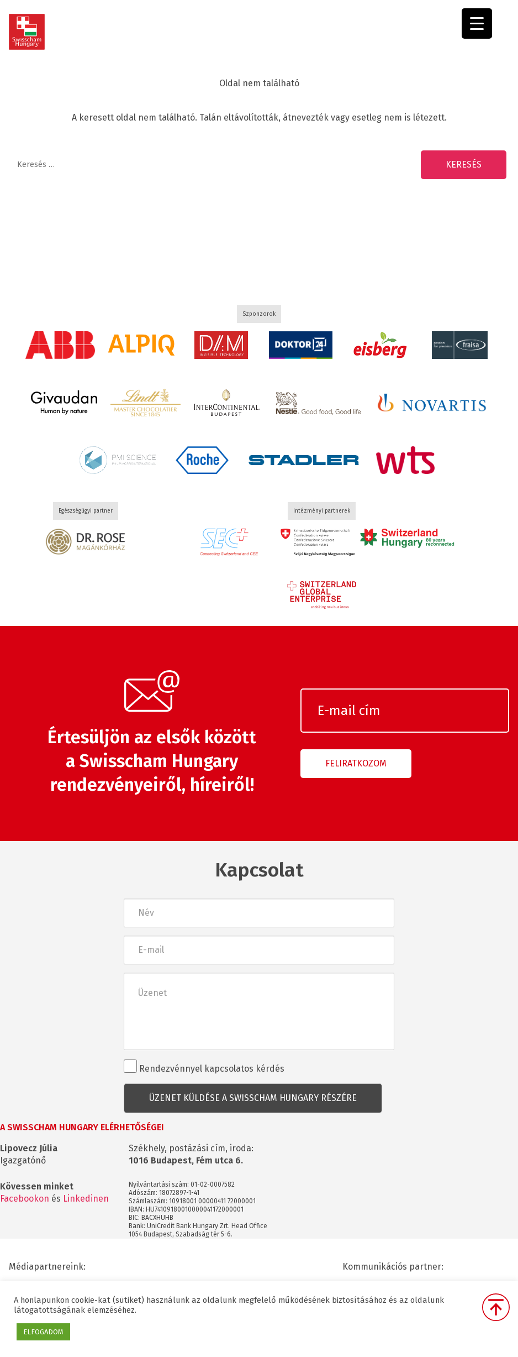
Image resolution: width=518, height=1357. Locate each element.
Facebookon (24, 1198)
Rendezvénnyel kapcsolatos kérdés (204, 1066)
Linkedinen (86, 1198)
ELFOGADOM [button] (43, 1332)
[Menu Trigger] (477, 23)
